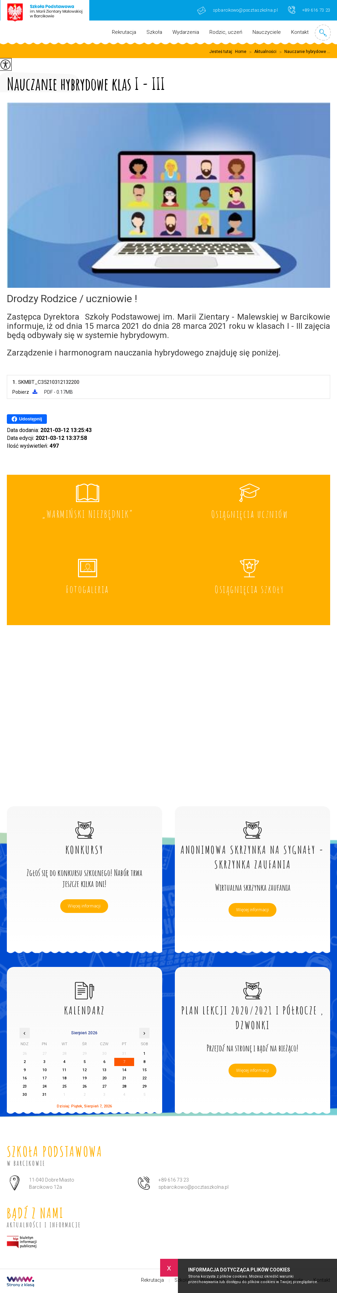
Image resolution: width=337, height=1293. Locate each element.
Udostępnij (27, 419)
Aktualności (261, 52)
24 (44, 1086)
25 (64, 1086)
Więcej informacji (84, 905)
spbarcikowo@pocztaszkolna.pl (237, 10)
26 (84, 1086)
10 (44, 1070)
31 (44, 1094)
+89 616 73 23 (309, 10)
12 (84, 1070)
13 (104, 1070)
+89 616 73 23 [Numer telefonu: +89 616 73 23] (173, 1180)
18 (64, 1078)
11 (64, 1070)
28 (124, 1086)
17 (44, 1078)
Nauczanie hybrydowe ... (303, 52)
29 (144, 1086)
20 (104, 1078)
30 (25, 1094)
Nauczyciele (266, 32)
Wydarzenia (185, 32)
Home (240, 52)
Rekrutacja (124, 32)
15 (144, 1070)
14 (124, 1070)
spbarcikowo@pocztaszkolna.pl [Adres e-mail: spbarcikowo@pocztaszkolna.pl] (193, 1187)
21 (124, 1078)
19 (84, 1078)
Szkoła (154, 32)
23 (25, 1086)
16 (25, 1078)
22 (144, 1078)
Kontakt (300, 32)
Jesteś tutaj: (222, 52)
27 (104, 1086)
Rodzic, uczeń (225, 32)
